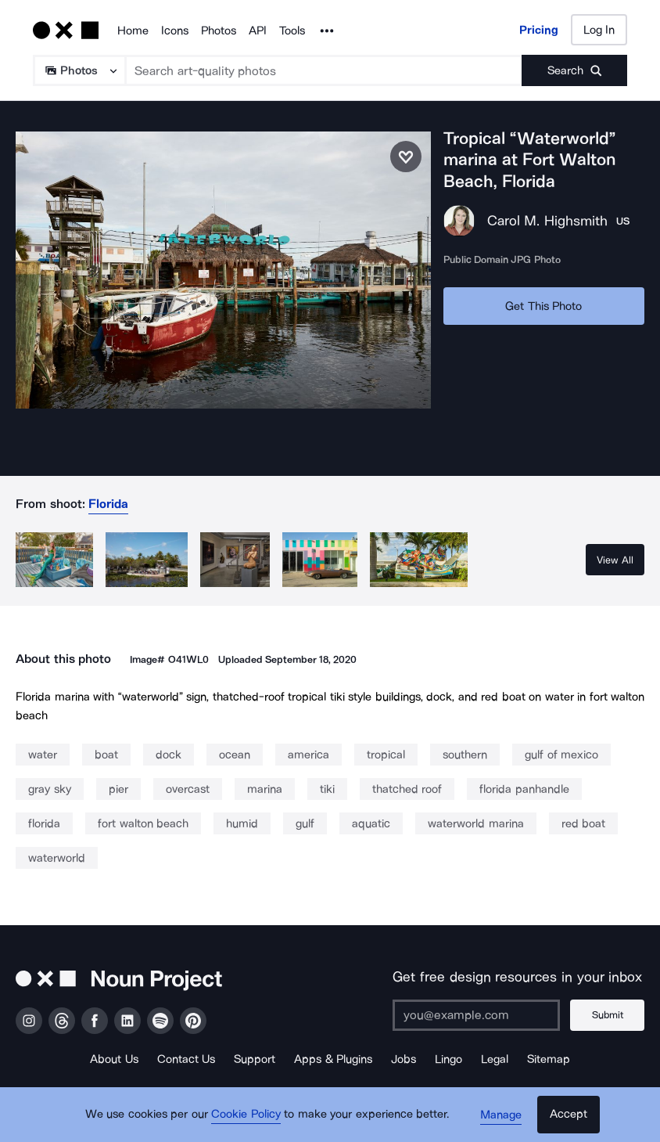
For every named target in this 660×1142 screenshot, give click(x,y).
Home (133, 30)
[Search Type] (78, 70)
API (258, 30)
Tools (292, 30)
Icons (174, 30)
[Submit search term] (574, 70)
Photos (218, 30)
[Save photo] (405, 156)
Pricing (538, 30)
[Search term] (324, 70)
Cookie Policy (246, 1115)
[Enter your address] (476, 1015)
